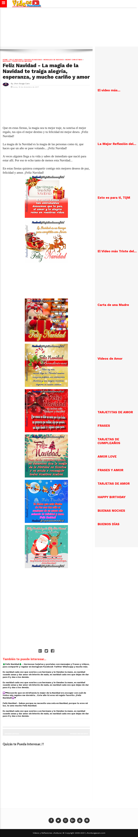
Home (5, 60)
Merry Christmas (73, 60)
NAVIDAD (6, 61)
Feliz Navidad (16, 60)
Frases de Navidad (33, 60)
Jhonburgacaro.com (95, 833)
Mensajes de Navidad (54, 60)
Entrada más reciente (79, 734)
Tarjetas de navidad (22, 61)
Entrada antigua (12, 734)
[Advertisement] (69, 28)
